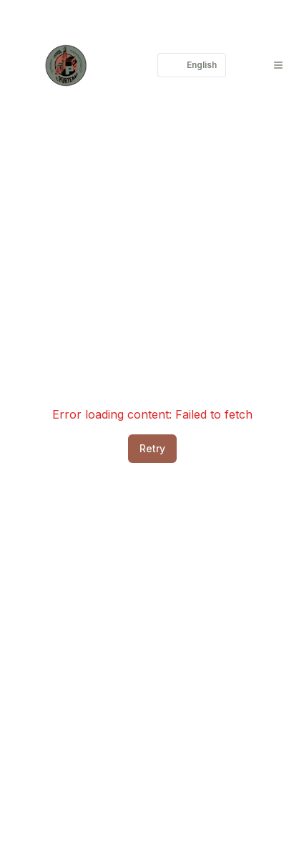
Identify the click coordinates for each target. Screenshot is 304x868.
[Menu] (278, 65)
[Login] (302, 8)
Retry (152, 448)
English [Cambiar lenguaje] (192, 65)
